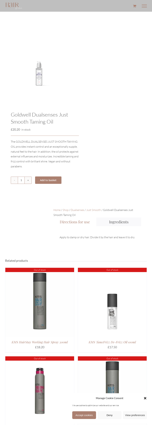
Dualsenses (77, 210)
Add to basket (48, 180)
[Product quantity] (21, 180)
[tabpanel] (97, 234)
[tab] (74, 221)
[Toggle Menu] (144, 6)
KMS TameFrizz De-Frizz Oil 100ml (112, 342)
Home (57, 210)
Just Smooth (93, 210)
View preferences (135, 415)
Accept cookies (84, 415)
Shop (66, 210)
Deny (109, 415)
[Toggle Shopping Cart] (134, 6)
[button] (145, 398)
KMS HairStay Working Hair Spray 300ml (40, 342)
